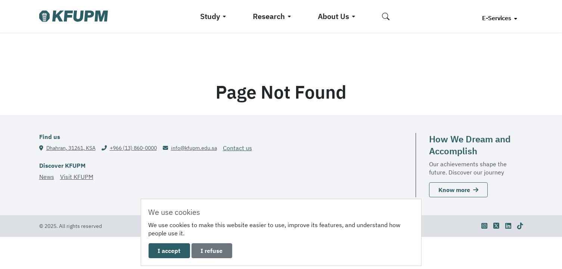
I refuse (212, 250)
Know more (458, 190)
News (46, 176)
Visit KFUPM (76, 176)
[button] (385, 16)
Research (269, 16)
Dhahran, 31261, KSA (71, 148)
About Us (333, 16)
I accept (169, 250)
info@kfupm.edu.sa (194, 148)
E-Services (497, 18)
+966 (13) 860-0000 (133, 148)
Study (210, 16)
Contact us (237, 148)
